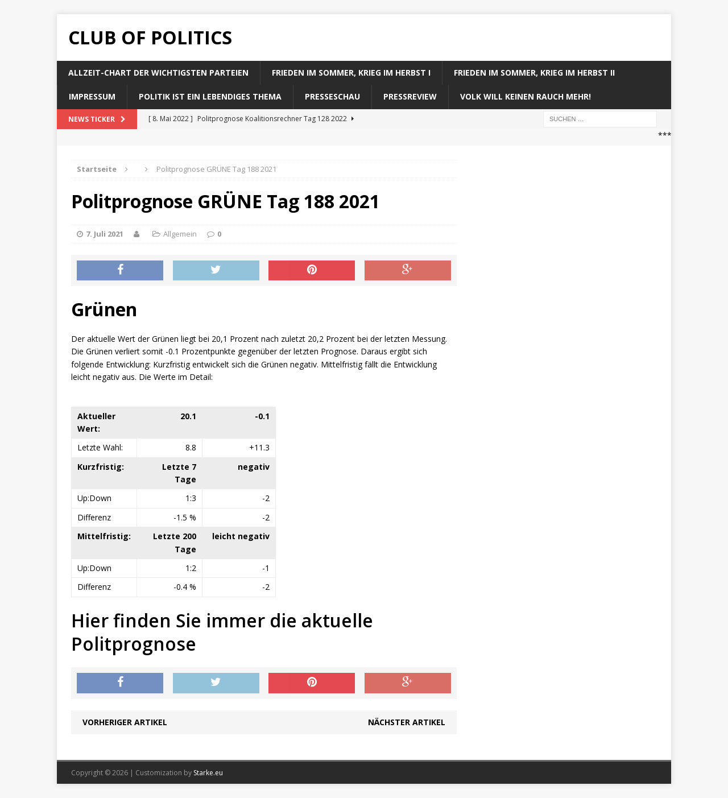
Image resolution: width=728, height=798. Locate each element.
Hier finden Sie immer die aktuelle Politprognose (222, 632)
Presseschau (332, 96)
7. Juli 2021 (104, 234)
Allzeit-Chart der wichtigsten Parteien (158, 72)
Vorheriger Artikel (124, 722)
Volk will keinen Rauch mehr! (525, 96)
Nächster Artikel (406, 722)
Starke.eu (208, 773)
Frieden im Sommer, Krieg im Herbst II (534, 72)
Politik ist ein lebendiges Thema (210, 96)
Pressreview (410, 96)
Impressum (92, 96)
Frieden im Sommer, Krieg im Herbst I (351, 72)
